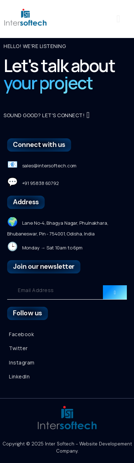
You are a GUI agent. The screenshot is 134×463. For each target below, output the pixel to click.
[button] (118, 19)
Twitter (18, 348)
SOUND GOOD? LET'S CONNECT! (47, 115)
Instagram (22, 362)
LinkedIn (19, 376)
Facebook (21, 334)
